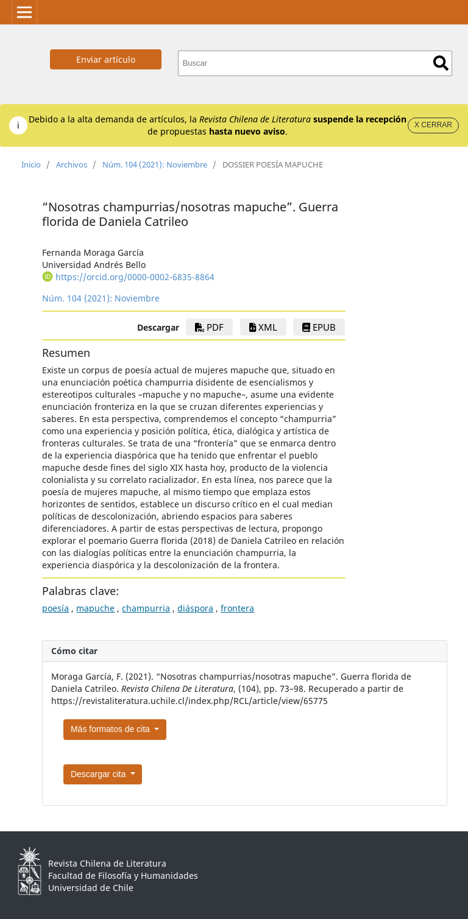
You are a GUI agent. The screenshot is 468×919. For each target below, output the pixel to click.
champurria (146, 608)
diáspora (195, 608)
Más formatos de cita (111, 729)
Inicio (31, 164)
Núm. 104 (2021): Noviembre (154, 164)
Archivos (71, 164)
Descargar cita (99, 774)
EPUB (319, 327)
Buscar (440, 63)
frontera (237, 608)
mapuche (95, 608)
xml (263, 327)
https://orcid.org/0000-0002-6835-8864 (134, 277)
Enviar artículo (105, 59)
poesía (55, 608)
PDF (209, 327)
